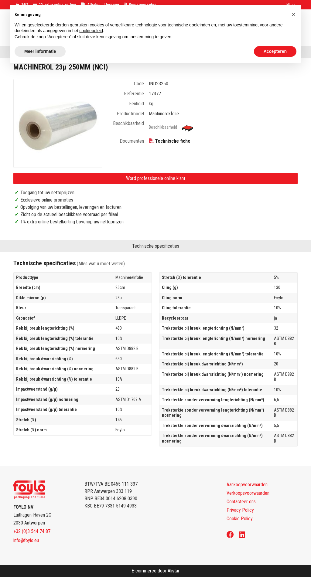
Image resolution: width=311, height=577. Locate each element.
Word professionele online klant (155, 178)
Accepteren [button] (275, 51)
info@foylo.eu (26, 540)
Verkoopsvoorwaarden (248, 493)
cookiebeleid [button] (91, 30)
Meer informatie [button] (40, 51)
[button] (293, 14)
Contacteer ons (241, 501)
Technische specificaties (155, 246)
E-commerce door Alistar (155, 571)
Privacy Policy (240, 510)
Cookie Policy (240, 518)
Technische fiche (172, 141)
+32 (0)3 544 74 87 (31, 531)
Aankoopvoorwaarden (247, 484)
